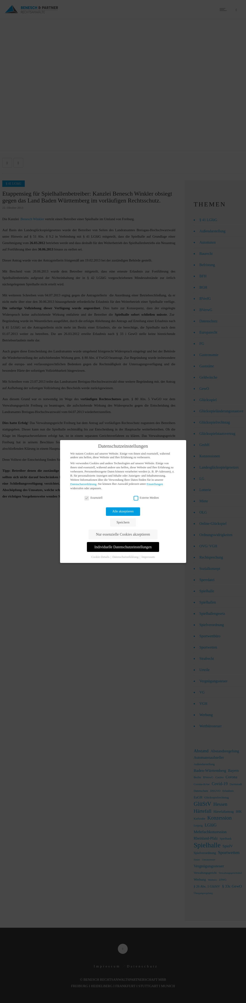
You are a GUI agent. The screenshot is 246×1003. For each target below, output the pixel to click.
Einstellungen (154, 484)
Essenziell (93, 498)
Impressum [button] (148, 557)
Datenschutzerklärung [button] (125, 557)
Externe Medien (146, 498)
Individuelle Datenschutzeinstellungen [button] (123, 547)
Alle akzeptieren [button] (123, 511)
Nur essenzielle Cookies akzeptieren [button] (123, 534)
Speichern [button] (122, 522)
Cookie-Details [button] (100, 557)
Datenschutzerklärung (83, 484)
